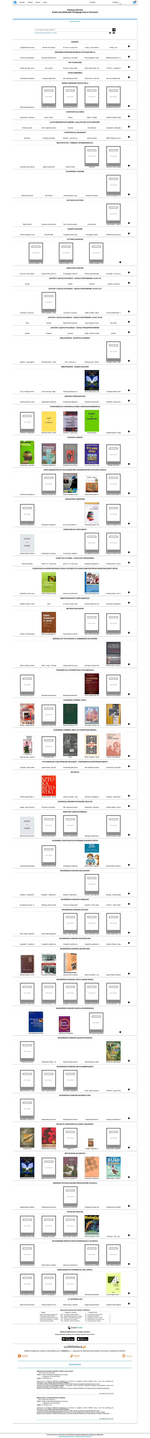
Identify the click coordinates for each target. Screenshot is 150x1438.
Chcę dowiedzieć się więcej (66, 1436)
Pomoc (38, 2)
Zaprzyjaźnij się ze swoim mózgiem (95, 1317)
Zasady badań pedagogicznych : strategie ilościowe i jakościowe (54, 1319)
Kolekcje (54, 32)
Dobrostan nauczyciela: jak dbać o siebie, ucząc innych (55, 1371)
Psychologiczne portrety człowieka (47, 1316)
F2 (128, 2)
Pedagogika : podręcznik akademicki (71, 1320)
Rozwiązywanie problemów (93, 1316)
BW (101, 2)
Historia (30, 2)
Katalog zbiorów (75, 21)
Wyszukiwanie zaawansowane (43, 32)
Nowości (22, 2)
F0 (120, 2)
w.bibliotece (66, 1351)
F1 (123, 2)
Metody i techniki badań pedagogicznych (48, 1314)
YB (105, 2)
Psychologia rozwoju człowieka (46, 1320)
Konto (45, 2)
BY (109, 2)
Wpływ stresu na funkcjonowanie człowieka (51, 1397)
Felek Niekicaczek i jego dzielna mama (96, 1319)
